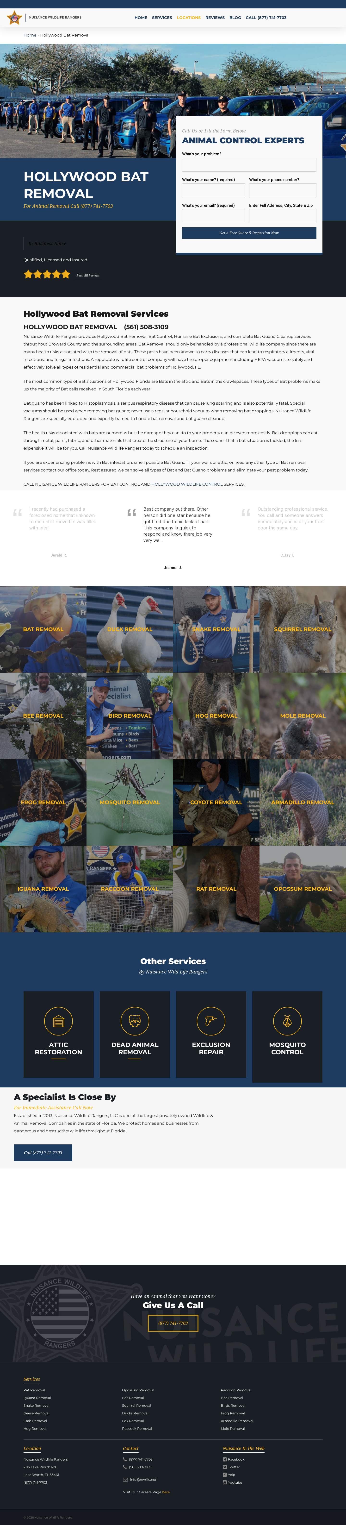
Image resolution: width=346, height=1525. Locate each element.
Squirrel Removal (136, 1405)
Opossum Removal (138, 1390)
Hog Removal (35, 1428)
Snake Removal (36, 1405)
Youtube (235, 1482)
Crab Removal (35, 1421)
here (166, 1492)
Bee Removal (232, 1398)
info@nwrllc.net (139, 1479)
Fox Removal (133, 1421)
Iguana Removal (37, 1398)
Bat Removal (133, 1398)
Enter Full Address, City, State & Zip (282, 213)
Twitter (234, 1467)
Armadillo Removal (237, 1421)
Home (30, 35)
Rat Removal (34, 1390)
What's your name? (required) (213, 187)
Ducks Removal (135, 1413)
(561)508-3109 (137, 1467)
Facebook (236, 1459)
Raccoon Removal (236, 1390)
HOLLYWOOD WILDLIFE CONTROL (187, 484)
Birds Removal (233, 1405)
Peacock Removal (137, 1428)
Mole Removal (233, 1428)
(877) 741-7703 (138, 1459)
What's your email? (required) (213, 213)
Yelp (231, 1475)
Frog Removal (233, 1413)
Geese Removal (36, 1413)
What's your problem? (249, 161)
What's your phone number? (282, 187)
